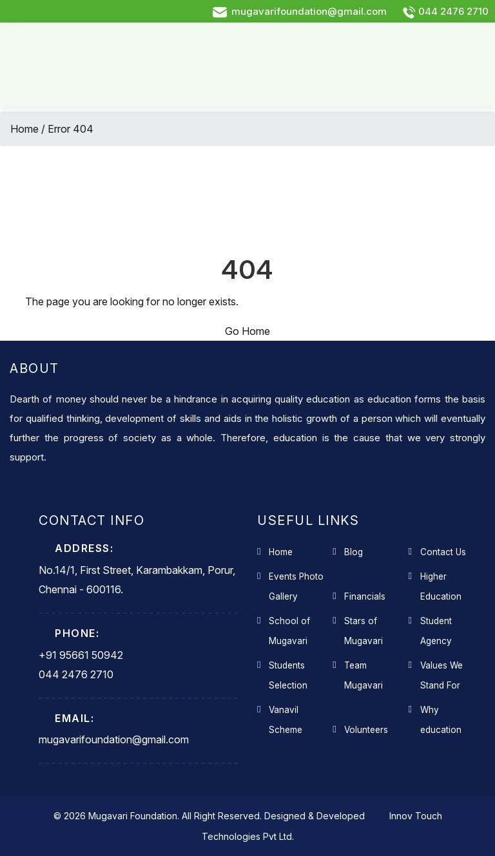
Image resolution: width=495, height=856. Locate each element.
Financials (364, 596)
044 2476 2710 (445, 11)
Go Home (247, 331)
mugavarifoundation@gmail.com (300, 11)
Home (24, 128)
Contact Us (443, 552)
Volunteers (366, 730)
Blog (353, 552)
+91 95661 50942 (81, 655)
